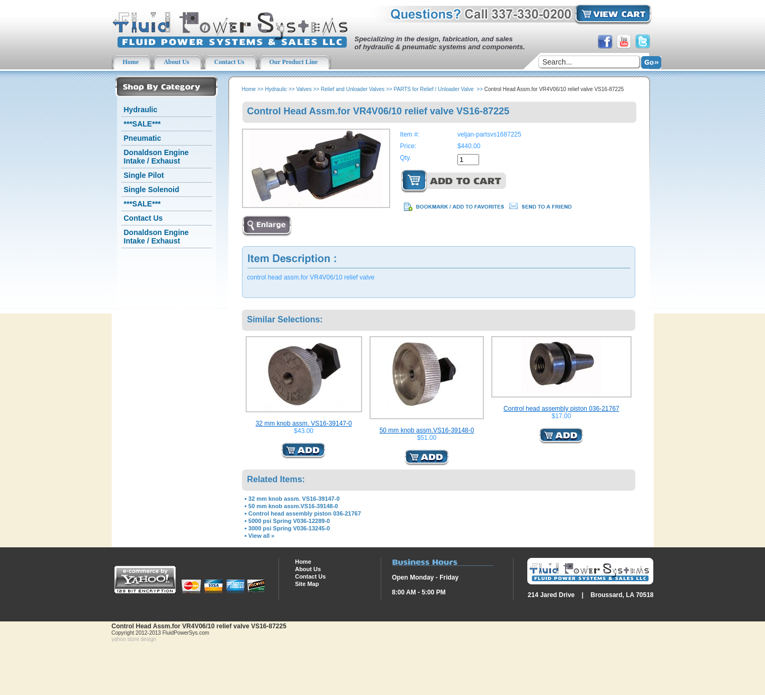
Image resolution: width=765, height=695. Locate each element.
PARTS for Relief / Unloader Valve (434, 89)
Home (249, 89)
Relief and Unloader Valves (352, 89)
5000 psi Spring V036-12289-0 (289, 521)
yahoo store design (134, 639)
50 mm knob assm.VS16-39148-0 (427, 430)
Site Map (307, 584)
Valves (303, 89)
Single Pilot (144, 175)
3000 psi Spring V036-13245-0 (289, 528)
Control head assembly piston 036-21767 (561, 408)
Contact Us (143, 218)
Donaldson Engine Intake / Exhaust (156, 156)
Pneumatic (142, 138)
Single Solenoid (151, 189)
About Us (308, 569)
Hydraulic (141, 109)
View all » (261, 535)
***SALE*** (142, 124)
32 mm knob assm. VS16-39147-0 (304, 423)
